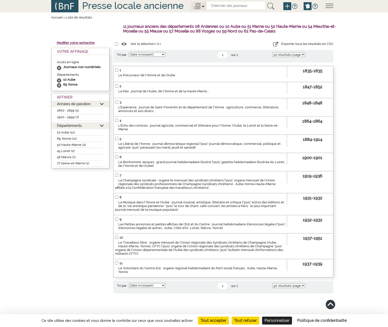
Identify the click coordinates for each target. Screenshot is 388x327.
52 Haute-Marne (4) (71, 145)
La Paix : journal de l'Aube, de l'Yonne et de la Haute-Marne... (163, 91)
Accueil (57, 17)
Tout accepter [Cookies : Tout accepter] (213, 320)
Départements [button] (69, 125)
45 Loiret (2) (66, 151)
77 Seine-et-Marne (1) (73, 163)
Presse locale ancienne (133, 5)
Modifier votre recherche (76, 43)
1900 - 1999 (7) (68, 117)
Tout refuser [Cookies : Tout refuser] (245, 320)
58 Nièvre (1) (66, 157)
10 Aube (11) (66, 132)
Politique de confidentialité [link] (322, 320)
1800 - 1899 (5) (68, 110)
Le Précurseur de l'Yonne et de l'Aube (146, 75)
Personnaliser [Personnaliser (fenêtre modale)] (277, 320)
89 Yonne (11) (67, 138)
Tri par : (122, 55)
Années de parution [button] (74, 104)
